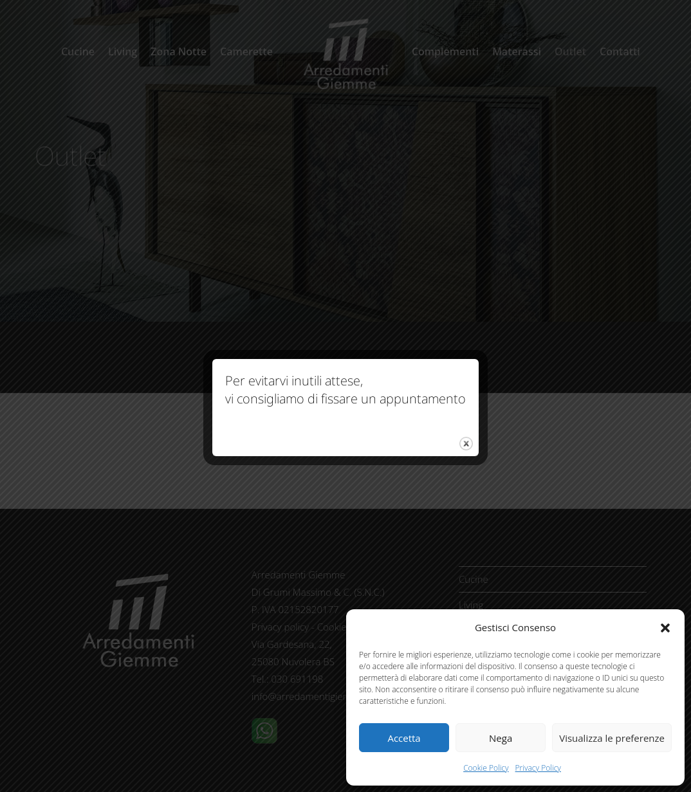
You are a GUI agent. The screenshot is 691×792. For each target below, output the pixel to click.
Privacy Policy (538, 767)
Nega (500, 738)
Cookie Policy (485, 767)
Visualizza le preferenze (612, 738)
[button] (665, 628)
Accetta (403, 738)
